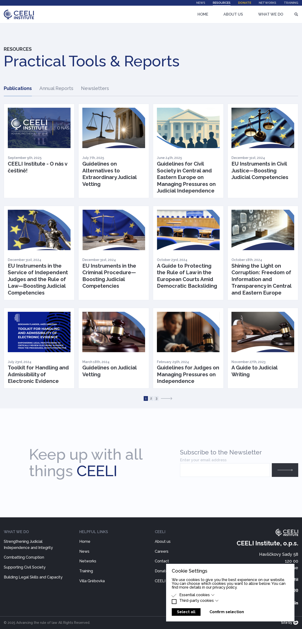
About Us (233, 14)
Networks (267, 2)
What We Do (270, 14)
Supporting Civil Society (25, 567)
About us (163, 541)
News (200, 2)
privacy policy (225, 587)
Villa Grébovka (92, 581)
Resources (222, 3)
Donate (244, 2)
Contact (162, 561)
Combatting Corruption (24, 557)
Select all (186, 612)
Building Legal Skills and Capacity (33, 577)
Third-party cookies (199, 601)
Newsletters (95, 88)
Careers (161, 551)
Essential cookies (197, 595)
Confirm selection (227, 612)
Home (202, 14)
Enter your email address (203, 460)
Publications (18, 88)
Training (291, 2)
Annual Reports (56, 88)
